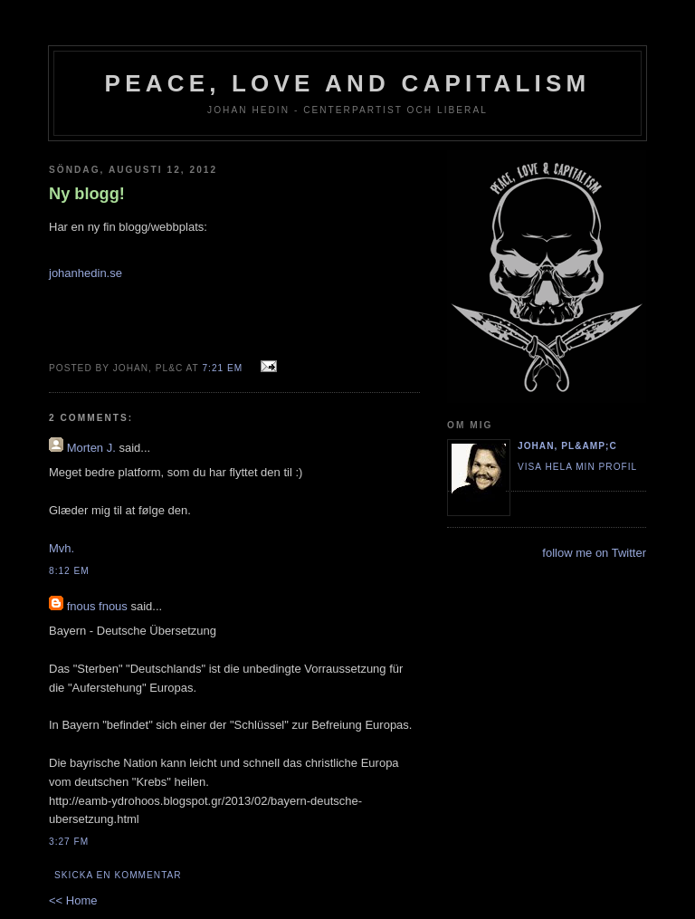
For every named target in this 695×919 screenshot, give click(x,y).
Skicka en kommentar (118, 875)
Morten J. (91, 448)
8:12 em (69, 571)
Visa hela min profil (577, 467)
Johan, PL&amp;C (567, 446)
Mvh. (61, 548)
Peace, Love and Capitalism (348, 83)
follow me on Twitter (594, 553)
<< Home (73, 900)
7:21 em (222, 368)
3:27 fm (69, 842)
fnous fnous (97, 606)
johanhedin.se (85, 273)
